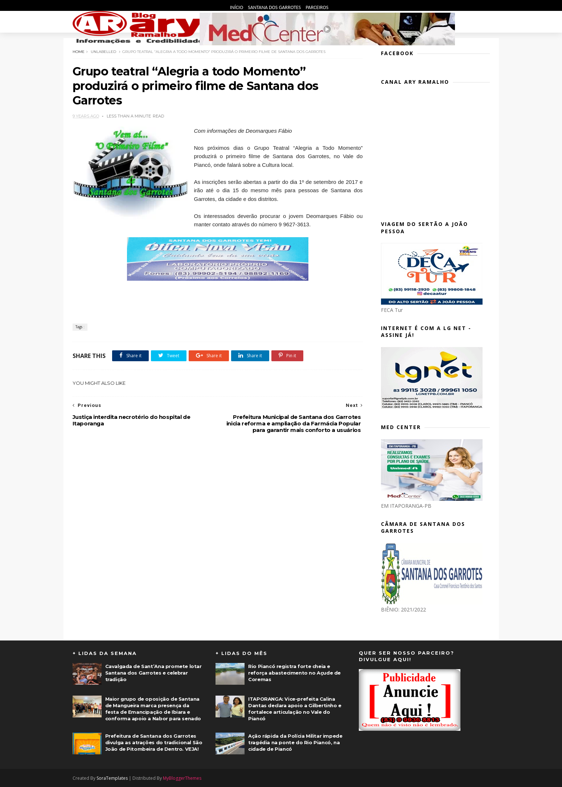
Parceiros (316, 7)
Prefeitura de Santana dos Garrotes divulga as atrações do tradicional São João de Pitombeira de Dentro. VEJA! (153, 742)
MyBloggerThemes (182, 778)
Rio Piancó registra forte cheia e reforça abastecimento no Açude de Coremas (294, 672)
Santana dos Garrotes (275, 7)
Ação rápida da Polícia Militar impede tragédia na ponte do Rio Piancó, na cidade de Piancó (295, 742)
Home (79, 51)
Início (237, 7)
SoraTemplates (112, 778)
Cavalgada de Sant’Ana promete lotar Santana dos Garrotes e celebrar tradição (153, 672)
